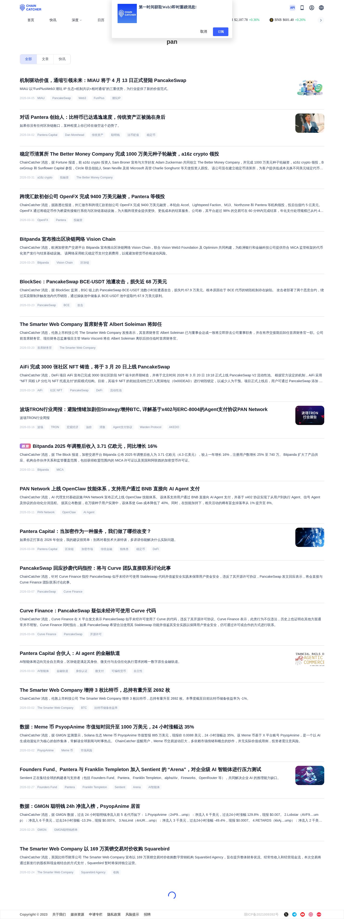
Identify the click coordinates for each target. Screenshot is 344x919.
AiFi (39, 390)
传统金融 (106, 549)
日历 (101, 20)
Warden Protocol (150, 427)
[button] (321, 7)
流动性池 (116, 390)
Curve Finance (73, 591)
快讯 (53, 20)
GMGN (41, 829)
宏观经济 (72, 427)
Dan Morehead (74, 135)
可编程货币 (119, 671)
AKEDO (174, 427)
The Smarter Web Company (77, 347)
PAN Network (45, 512)
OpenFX (42, 220)
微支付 (99, 671)
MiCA (60, 469)
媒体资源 (77, 914)
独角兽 (124, 549)
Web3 (82, 98)
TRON (55, 427)
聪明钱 (115, 135)
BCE (67, 305)
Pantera (61, 220)
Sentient (120, 787)
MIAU (41, 98)
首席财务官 (44, 347)
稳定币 (151, 135)
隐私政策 (114, 914)
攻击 (80, 305)
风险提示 (132, 914)
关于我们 (59, 914)
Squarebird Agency (93, 872)
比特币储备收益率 (106, 708)
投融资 (64, 177)
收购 (116, 872)
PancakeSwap (61, 98)
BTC (84, 708)
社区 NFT (56, 390)
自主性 (138, 671)
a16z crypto (44, 177)
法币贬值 (133, 135)
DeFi (99, 390)
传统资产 (97, 135)
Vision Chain (65, 262)
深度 (77, 20)
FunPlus (99, 98)
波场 (40, 427)
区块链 (84, 262)
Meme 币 (67, 750)
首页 (30, 20)
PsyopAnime (45, 750)
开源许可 (96, 634)
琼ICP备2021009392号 (261, 914)
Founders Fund (47, 787)
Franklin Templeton (95, 787)
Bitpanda (43, 262)
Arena (137, 787)
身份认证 (81, 671)
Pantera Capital (47, 135)
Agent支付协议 (122, 427)
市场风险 (86, 750)
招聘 (147, 914)
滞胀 (102, 427)
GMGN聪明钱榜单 (66, 829)
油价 (89, 427)
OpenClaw (69, 512)
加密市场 (87, 549)
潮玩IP (116, 98)
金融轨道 (62, 671)
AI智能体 (43, 671)
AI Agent (88, 512)
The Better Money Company (94, 177)
